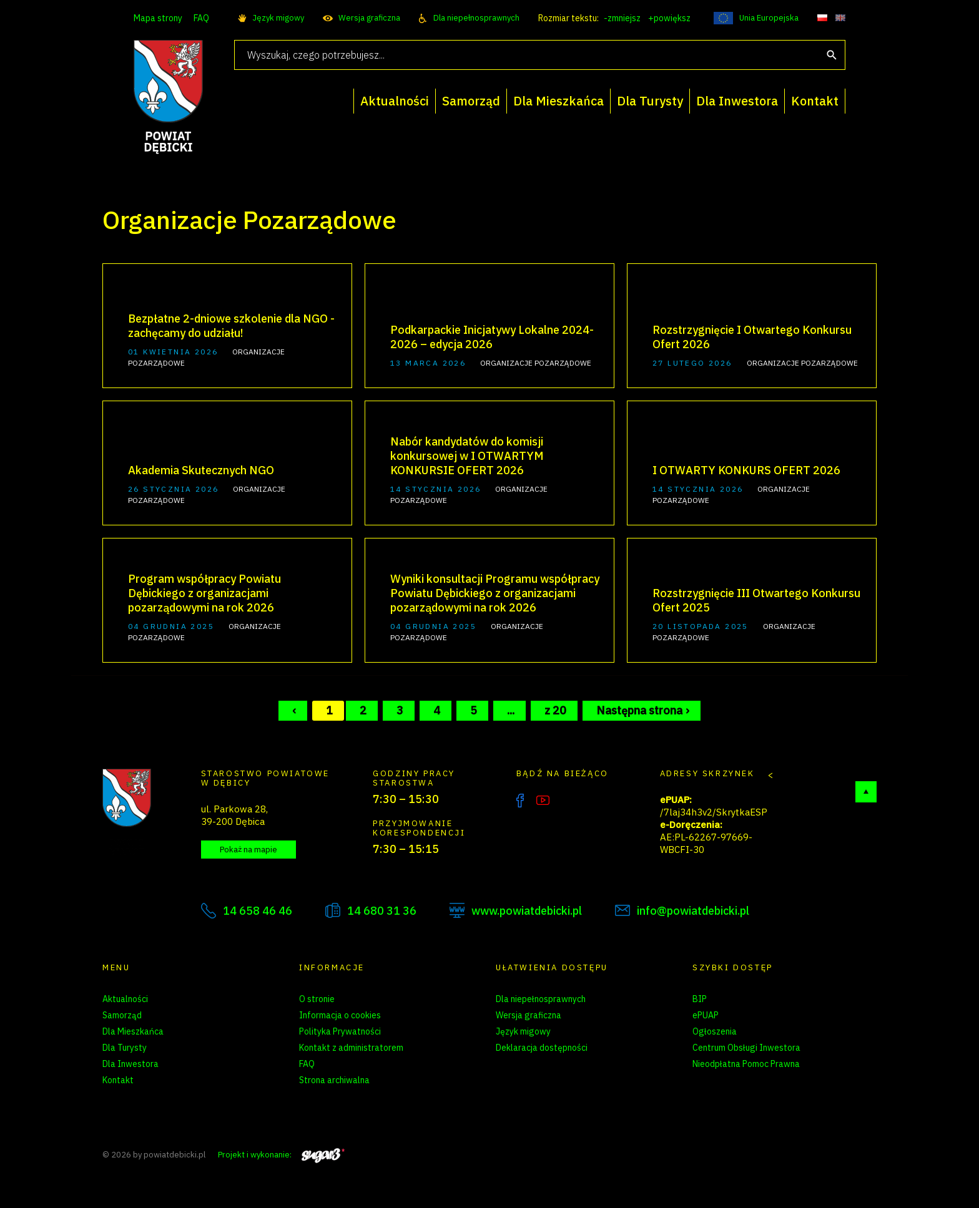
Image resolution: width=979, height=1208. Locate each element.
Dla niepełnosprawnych (476, 17)
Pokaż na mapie (248, 849)
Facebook (520, 800)
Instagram (569, 800)
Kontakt (118, 1080)
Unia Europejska (769, 17)
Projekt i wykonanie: (281, 1154)
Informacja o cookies (340, 1015)
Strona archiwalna (334, 1080)
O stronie (317, 999)
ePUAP (705, 1015)
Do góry (866, 791)
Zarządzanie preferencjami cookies (367, 1096)
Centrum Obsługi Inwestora (746, 1047)
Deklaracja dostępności (542, 1047)
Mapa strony (158, 18)
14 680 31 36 (381, 911)
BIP (699, 999)
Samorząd (122, 1015)
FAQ (201, 18)
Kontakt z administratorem (351, 1047)
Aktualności (125, 999)
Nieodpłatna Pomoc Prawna (746, 1063)
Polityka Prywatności (340, 1031)
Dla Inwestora (130, 1063)
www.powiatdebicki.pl (526, 911)
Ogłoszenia (714, 1031)
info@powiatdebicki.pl (693, 911)
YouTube (542, 800)
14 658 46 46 (257, 911)
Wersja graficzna (369, 17)
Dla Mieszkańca (133, 1031)
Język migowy (278, 17)
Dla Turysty (124, 1047)
